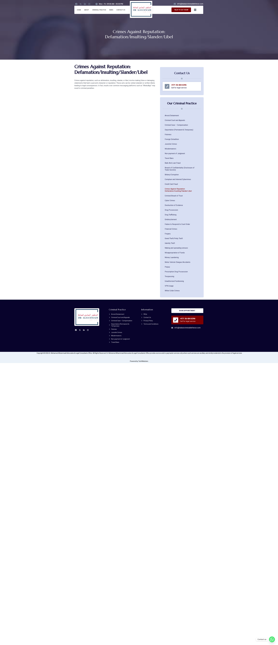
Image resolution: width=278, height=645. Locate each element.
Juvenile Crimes (171, 144)
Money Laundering (172, 257)
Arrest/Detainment (172, 116)
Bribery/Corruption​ (172, 175)
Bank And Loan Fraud (172, 163)
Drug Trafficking (170, 215)
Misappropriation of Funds (175, 253)
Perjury (167, 267)
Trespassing (169, 276)
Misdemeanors (170, 149)
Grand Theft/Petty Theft (174, 238)
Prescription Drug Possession (176, 272)
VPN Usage (169, 286)
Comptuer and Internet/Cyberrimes (178, 179)
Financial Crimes (171, 229)
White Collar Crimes (172, 291)
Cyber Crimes (170, 200)
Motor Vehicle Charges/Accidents (177, 262)
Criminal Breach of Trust (174, 196)
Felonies (168, 134)
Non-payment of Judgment (175, 153)
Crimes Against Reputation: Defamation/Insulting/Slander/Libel (178, 190)
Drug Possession (171, 210)
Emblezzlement (171, 219)
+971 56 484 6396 (179, 85)
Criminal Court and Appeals (175, 120)
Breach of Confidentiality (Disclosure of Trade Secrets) (179, 169)
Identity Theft (170, 243)
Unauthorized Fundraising (174, 281)
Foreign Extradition (172, 139)
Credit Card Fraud (171, 184)
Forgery (168, 234)
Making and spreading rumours (176, 248)
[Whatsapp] (272, 639)
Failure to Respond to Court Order (177, 224)
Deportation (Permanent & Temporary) (179, 130)
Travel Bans (169, 158)
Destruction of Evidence (174, 205)
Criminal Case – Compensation (176, 125)
